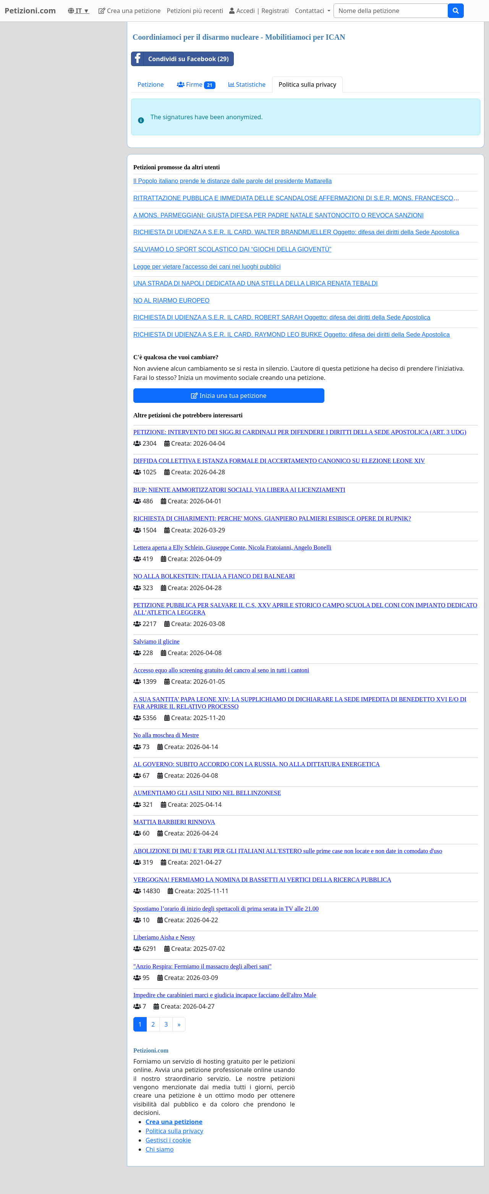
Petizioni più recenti (195, 10)
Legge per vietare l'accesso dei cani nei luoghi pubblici (207, 266)
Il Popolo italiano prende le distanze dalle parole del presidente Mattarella (232, 181)
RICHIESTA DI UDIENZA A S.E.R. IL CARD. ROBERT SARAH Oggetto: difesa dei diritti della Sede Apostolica (282, 317)
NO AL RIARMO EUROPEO (171, 300)
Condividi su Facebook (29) (180, 59)
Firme (196, 84)
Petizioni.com (30, 10)
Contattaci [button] (310, 10)
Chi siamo (160, 1149)
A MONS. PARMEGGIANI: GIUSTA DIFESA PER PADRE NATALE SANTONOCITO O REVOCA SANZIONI (278, 215)
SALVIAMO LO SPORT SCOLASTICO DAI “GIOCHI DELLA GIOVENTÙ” (232, 249)
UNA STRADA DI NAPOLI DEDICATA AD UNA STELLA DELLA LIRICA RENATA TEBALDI (255, 283)
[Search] (391, 10)
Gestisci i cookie (168, 1140)
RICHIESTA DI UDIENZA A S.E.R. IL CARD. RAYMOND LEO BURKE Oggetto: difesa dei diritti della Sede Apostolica (291, 334)
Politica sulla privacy (307, 84)
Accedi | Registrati (258, 10)
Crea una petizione (130, 10)
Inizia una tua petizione (228, 395)
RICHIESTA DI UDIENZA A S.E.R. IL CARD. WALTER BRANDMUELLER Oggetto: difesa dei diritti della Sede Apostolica (296, 232)
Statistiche (247, 84)
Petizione (151, 84)
